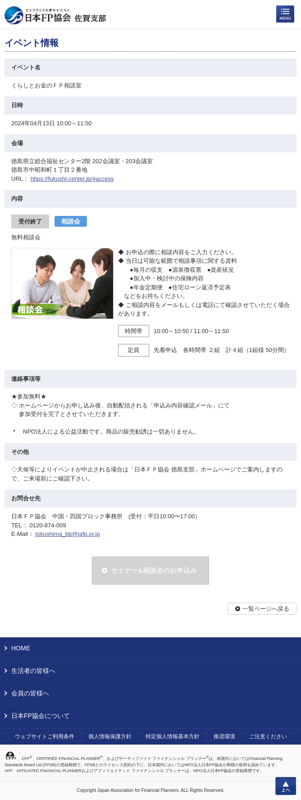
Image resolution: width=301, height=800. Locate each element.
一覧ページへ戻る (265, 608)
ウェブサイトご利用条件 (44, 736)
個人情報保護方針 (110, 736)
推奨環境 (224, 736)
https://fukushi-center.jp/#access (72, 178)
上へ (285, 786)
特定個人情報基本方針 (173, 736)
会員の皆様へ (30, 693)
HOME (20, 648)
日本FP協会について (40, 715)
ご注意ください (268, 736)
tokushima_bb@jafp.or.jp (67, 533)
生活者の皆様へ (33, 670)
